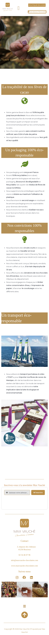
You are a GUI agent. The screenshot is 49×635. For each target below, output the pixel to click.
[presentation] (24, 501)
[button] (18, 8)
